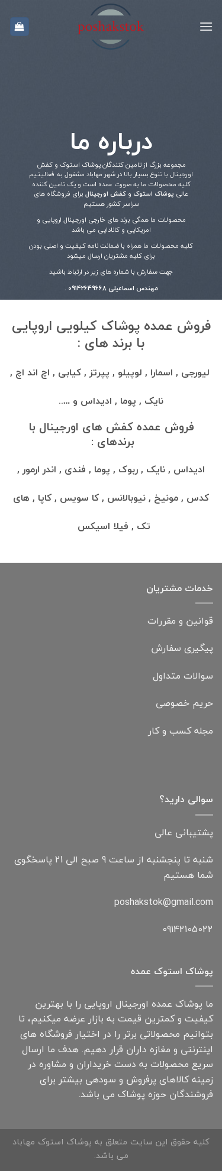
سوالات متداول (183, 675)
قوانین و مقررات (180, 620)
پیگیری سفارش (182, 648)
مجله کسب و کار (180, 730)
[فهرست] (206, 26)
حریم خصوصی (184, 703)
